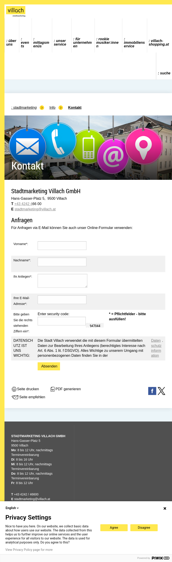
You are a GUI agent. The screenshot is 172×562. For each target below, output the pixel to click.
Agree (114, 527)
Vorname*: (20, 244)
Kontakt (75, 107)
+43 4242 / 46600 (25, 494)
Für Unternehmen (82, 42)
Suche (165, 73)
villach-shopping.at (159, 42)
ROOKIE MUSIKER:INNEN (107, 42)
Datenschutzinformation (156, 348)
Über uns (11, 42)
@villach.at (47, 209)
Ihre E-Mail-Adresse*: (21, 300)
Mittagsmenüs (41, 44)
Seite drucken (25, 389)
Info (52, 107)
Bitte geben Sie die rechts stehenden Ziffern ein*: (22, 322)
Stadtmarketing (25, 107)
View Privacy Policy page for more (29, 550)
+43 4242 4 (23, 204)
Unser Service (60, 42)
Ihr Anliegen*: (22, 276)
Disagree (144, 527)
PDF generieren (65, 389)
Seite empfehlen (28, 397)
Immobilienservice (134, 44)
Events (25, 44)
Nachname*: (22, 260)
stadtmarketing (26, 209)
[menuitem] (12, 35)
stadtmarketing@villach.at (32, 499)
